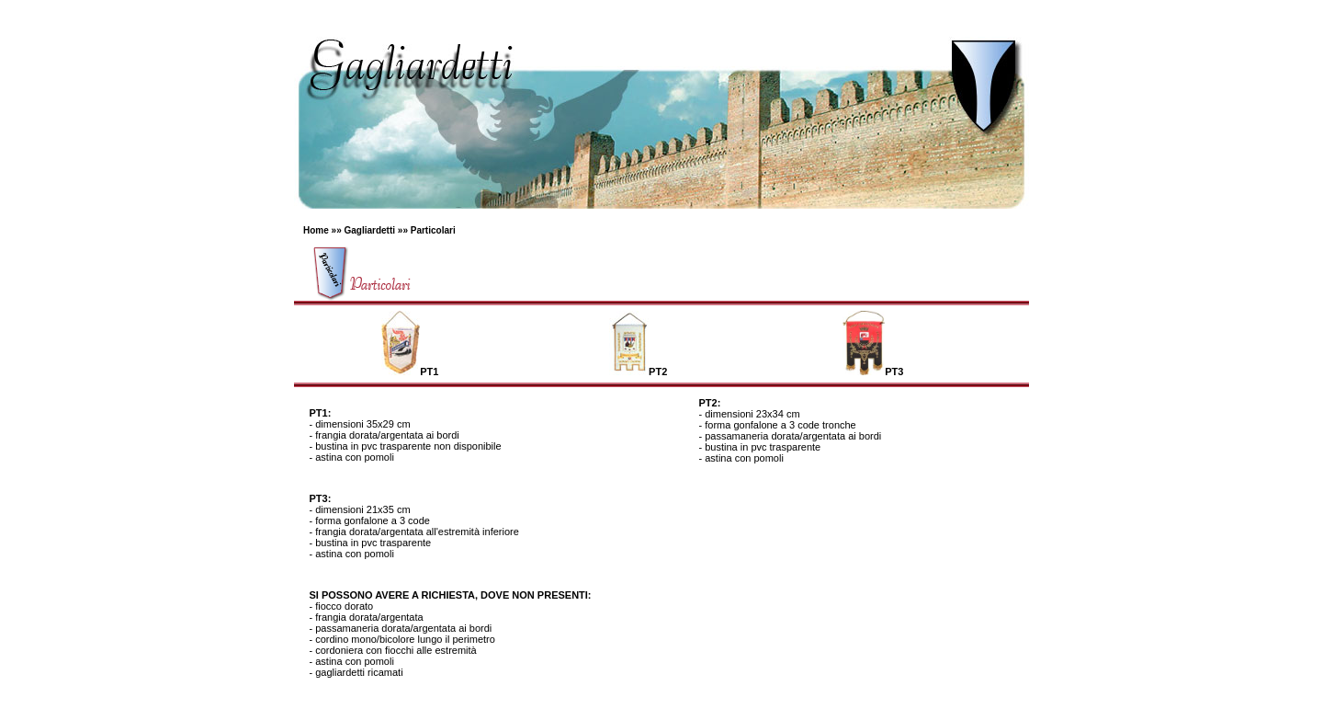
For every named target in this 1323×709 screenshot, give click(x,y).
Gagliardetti (369, 230)
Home (316, 230)
